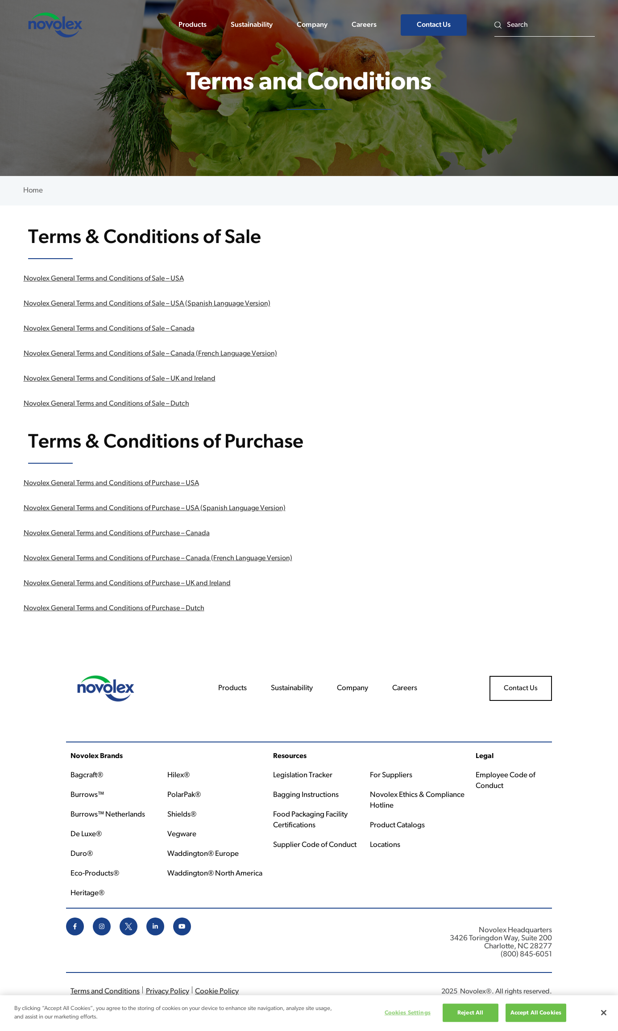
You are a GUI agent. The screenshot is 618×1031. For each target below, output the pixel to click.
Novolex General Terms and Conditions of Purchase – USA (111, 483)
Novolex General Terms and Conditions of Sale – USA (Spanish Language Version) (147, 303)
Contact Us (434, 25)
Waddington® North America (214, 873)
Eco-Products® (95, 873)
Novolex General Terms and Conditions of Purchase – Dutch (114, 608)
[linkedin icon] (155, 933)
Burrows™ (87, 795)
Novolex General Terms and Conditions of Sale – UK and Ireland (120, 378)
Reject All (470, 1016)
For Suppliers (391, 775)
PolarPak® (184, 795)
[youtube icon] (182, 933)
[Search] (551, 24)
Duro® (82, 854)
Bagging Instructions (306, 795)
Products (192, 25)
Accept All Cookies (535, 1016)
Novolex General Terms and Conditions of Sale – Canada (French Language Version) (150, 353)
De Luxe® (86, 834)
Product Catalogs (397, 825)
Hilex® (178, 775)
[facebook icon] (75, 933)
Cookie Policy (217, 991)
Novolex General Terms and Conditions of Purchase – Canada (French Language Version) (158, 558)
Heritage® (87, 893)
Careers (364, 25)
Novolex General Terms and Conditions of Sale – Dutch (106, 403)
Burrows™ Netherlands (108, 814)
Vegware (181, 834)
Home (32, 190)
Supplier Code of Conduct (315, 845)
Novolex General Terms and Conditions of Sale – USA (104, 278)
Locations (385, 845)
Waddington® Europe (203, 854)
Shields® (181, 814)
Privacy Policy (167, 991)
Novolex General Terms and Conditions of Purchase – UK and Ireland (127, 583)
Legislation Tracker (302, 775)
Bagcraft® (87, 775)
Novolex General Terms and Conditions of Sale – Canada (109, 328)
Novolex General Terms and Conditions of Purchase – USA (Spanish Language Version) (155, 508)
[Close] (604, 1016)
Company (312, 25)
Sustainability (252, 25)
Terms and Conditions (105, 991)
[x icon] (128, 933)
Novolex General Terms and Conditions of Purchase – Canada (117, 533)
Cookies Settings (408, 1016)
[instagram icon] (102, 933)
